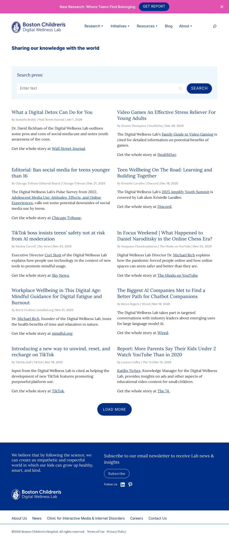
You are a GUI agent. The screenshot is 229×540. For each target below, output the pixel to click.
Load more (114, 409)
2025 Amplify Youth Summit (185, 192)
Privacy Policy (116, 532)
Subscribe (116, 473)
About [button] (186, 26)
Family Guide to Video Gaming (187, 134)
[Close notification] (222, 6)
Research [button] (94, 26)
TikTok (58, 391)
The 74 (163, 391)
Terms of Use (96, 532)
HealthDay (166, 154)
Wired (162, 332)
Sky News (60, 275)
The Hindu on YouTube (177, 275)
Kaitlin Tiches (128, 370)
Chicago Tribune (66, 217)
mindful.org (62, 333)
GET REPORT (154, 6)
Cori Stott (53, 255)
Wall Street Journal (68, 148)
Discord (164, 206)
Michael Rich (184, 255)
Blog (168, 26)
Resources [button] (147, 26)
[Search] (101, 88)
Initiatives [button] (120, 26)
